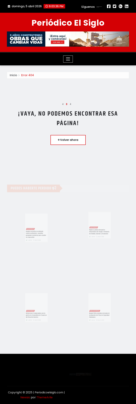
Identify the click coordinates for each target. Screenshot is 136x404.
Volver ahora (68, 140)
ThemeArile (44, 397)
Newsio (25, 397)
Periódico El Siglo (68, 22)
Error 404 (27, 76)
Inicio (13, 76)
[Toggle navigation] (68, 59)
